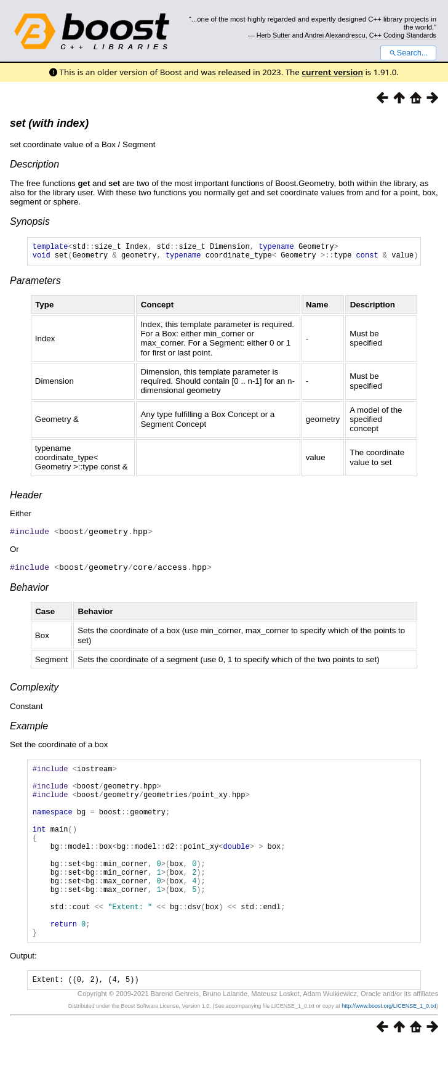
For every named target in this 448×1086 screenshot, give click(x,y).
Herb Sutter (273, 35)
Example (29, 728)
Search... (408, 53)
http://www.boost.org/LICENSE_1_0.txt (389, 1047)
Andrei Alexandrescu (335, 35)
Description (34, 164)
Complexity (34, 689)
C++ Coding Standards (402, 35)
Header (26, 498)
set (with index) (49, 123)
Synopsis (30, 221)
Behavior (29, 590)
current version (332, 72)
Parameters (35, 284)
